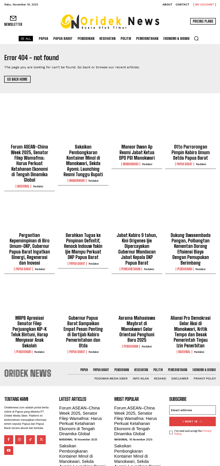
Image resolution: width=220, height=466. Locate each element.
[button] (196, 38)
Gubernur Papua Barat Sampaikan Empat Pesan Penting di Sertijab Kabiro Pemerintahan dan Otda (83, 298)
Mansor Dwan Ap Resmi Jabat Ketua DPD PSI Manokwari (137, 151)
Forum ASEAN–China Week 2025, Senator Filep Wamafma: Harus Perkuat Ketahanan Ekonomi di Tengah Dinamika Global (29, 155)
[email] (192, 372)
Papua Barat (185, 161)
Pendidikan (184, 243)
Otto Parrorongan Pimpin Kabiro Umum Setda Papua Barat (190, 151)
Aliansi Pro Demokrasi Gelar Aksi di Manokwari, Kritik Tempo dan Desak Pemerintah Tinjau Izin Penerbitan (190, 300)
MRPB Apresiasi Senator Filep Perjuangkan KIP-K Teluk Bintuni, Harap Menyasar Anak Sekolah (29, 298)
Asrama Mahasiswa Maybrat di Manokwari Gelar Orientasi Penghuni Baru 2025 (137, 298)
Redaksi (38, 170)
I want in (192, 384)
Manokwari (77, 170)
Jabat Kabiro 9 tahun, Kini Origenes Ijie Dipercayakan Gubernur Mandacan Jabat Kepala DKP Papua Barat (137, 226)
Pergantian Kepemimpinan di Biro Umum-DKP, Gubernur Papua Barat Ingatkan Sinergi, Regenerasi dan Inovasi (29, 228)
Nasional (23, 170)
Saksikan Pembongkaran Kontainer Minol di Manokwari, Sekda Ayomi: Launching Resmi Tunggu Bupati (83, 155)
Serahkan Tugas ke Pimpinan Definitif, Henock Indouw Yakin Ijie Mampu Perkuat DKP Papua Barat (83, 226)
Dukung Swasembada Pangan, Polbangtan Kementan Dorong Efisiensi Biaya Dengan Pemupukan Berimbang (190, 228)
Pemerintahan (131, 238)
